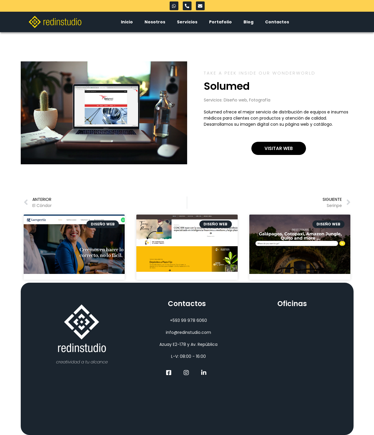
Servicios (187, 22)
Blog (248, 22)
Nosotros (155, 22)
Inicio (127, 22)
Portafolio (220, 22)
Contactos (277, 22)
